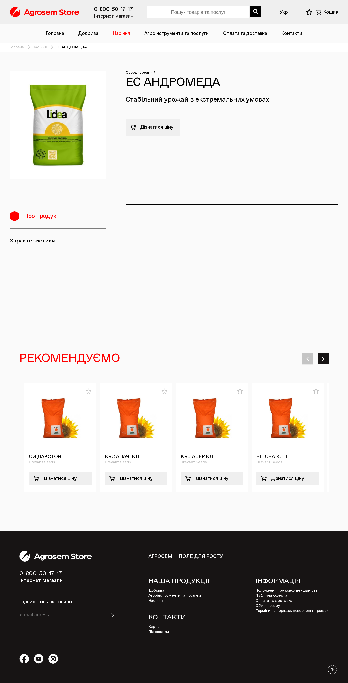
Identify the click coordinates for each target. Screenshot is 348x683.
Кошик (330, 12)
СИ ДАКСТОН (45, 456)
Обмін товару (267, 606)
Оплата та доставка (245, 33)
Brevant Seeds (42, 462)
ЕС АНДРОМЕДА (71, 47)
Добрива (88, 33)
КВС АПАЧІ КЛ (122, 456)
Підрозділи (158, 632)
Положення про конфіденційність (286, 591)
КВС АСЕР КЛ (197, 456)
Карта (154, 627)
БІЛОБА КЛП (271, 456)
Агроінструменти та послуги (176, 33)
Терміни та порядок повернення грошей (292, 611)
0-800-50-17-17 (113, 9)
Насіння (121, 33)
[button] (308, 359)
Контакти (291, 33)
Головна (55, 33)
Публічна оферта (271, 596)
